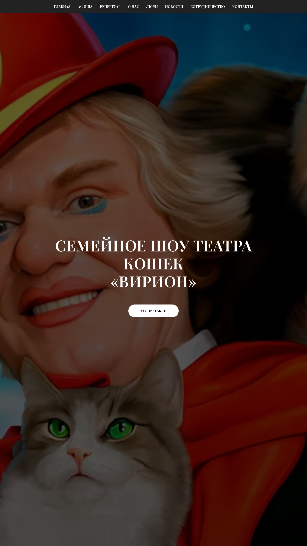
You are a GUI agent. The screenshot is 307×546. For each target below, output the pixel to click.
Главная (62, 6)
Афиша (85, 6)
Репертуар (110, 6)
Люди (152, 6)
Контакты (242, 6)
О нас (133, 6)
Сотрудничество (207, 6)
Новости (174, 6)
